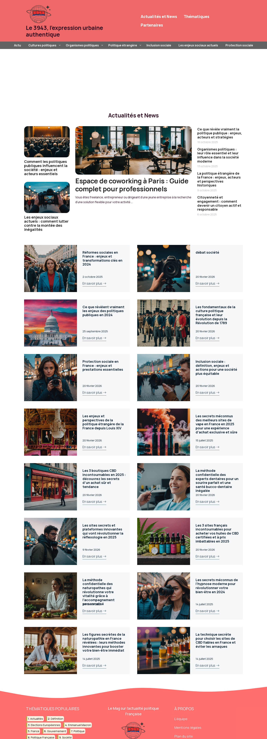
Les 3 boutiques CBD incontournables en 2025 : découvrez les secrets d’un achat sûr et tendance (104, 478)
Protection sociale (239, 45)
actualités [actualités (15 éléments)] (36, 718)
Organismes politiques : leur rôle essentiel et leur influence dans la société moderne (218, 155)
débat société (207, 252)
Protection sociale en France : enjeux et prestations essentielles (103, 365)
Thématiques (196, 16)
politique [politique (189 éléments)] (79, 731)
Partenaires (152, 25)
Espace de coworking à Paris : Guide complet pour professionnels (132, 184)
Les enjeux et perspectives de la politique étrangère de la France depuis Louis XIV (103, 422)
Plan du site (183, 736)
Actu (17, 45)
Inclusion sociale (158, 45)
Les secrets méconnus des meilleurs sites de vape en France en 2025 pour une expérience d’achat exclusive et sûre (216, 424)
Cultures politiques (45, 45)
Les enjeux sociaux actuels (198, 45)
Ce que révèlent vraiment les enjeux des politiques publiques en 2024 (103, 311)
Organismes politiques (85, 45)
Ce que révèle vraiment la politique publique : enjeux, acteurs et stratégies (219, 133)
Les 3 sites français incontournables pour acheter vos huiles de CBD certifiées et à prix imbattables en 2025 (217, 533)
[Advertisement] (133, 77)
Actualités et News (159, 16)
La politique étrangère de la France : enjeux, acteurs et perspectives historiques (219, 179)
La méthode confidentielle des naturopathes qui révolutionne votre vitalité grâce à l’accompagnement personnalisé (99, 592)
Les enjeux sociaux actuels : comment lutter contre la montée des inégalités (46, 223)
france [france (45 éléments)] (35, 731)
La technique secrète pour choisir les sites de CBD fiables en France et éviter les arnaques (216, 640)
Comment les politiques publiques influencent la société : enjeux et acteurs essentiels (45, 167)
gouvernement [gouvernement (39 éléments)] (56, 731)
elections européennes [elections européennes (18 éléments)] (45, 725)
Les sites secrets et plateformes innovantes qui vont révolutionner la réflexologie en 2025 (103, 531)
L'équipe (180, 719)
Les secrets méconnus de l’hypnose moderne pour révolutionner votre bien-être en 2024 (217, 586)
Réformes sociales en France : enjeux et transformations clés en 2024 (102, 258)
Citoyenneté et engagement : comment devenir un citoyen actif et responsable (219, 203)
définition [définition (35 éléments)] (57, 718)
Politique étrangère (125, 45)
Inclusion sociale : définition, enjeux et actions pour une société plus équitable (216, 367)
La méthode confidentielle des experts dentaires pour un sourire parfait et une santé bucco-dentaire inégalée (217, 480)
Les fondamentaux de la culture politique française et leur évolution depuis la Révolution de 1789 (215, 315)
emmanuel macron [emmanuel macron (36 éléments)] (79, 725)
